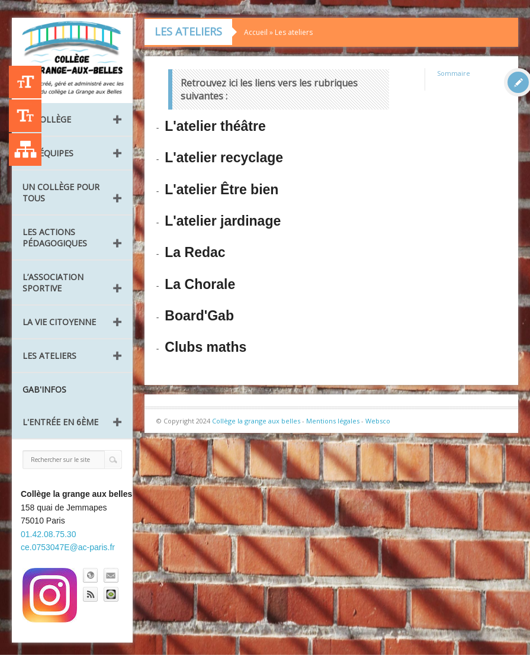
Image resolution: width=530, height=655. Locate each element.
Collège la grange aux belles (256, 420)
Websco (377, 420)
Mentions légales (332, 420)
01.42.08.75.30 (48, 534)
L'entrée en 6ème (60, 422)
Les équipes (48, 153)
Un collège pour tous (61, 192)
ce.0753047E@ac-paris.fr (68, 547)
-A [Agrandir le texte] (25, 115)
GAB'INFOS (44, 389)
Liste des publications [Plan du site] (25, 149)
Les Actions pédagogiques (55, 237)
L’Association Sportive (53, 282)
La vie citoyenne (59, 322)
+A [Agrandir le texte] (25, 82)
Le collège (47, 119)
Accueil (256, 32)
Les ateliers (49, 355)
